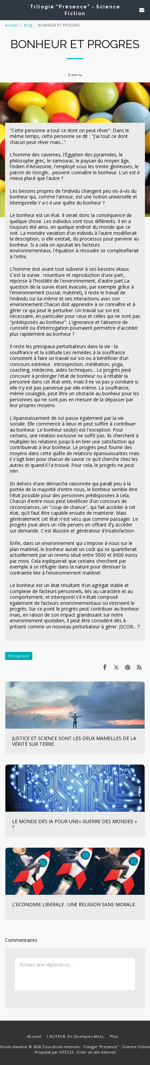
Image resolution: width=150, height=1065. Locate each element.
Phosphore (18, 655)
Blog (28, 25)
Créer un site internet (96, 1052)
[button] (7, 9)
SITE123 (66, 1052)
